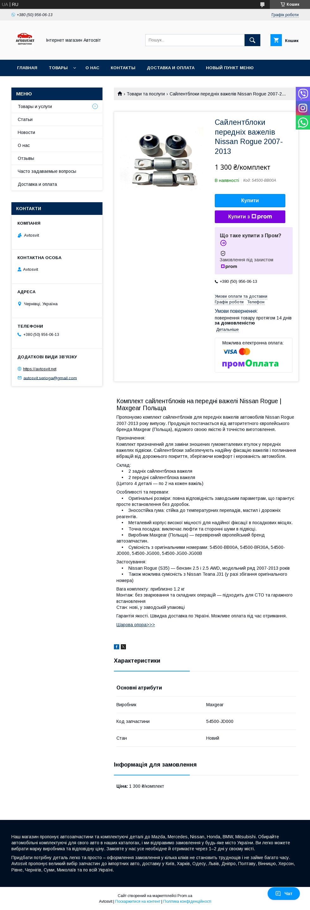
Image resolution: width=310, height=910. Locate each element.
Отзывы (26, 158)
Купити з (250, 217)
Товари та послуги (146, 93)
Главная (27, 67)
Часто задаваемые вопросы (47, 171)
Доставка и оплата (171, 67)
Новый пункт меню (230, 67)
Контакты (123, 67)
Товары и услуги (35, 106)
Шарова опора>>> (135, 624)
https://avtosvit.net (39, 369)
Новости (26, 132)
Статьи (25, 119)
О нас (92, 67)
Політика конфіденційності (187, 901)
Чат (283, 893)
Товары (58, 67)
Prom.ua (184, 896)
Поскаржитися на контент (137, 901)
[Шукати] (252, 40)
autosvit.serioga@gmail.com (50, 377)
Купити (250, 200)
